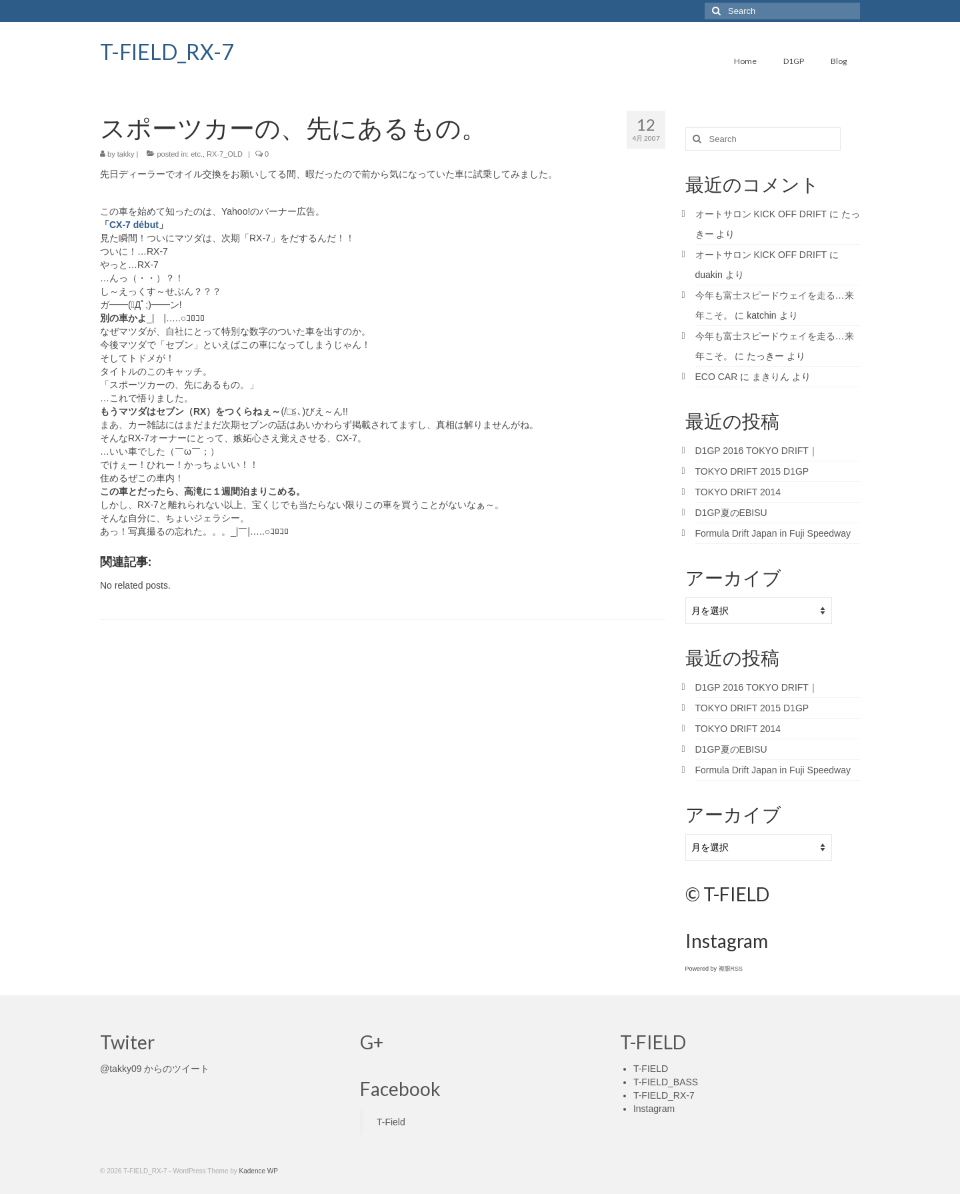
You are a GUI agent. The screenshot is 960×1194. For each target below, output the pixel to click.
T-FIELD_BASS (665, 1082)
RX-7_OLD (225, 154)
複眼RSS (731, 968)
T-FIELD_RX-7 (167, 52)
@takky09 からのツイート (154, 1068)
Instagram (654, 1108)
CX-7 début (134, 224)
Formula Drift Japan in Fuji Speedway (773, 533)
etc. (197, 154)
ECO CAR (716, 376)
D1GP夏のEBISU (731, 512)
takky (126, 154)
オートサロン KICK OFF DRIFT (761, 214)
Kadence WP (258, 1171)
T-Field (391, 1122)
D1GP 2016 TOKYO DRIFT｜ (756, 450)
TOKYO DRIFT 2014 (738, 492)
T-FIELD (650, 1068)
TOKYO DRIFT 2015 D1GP (752, 471)
